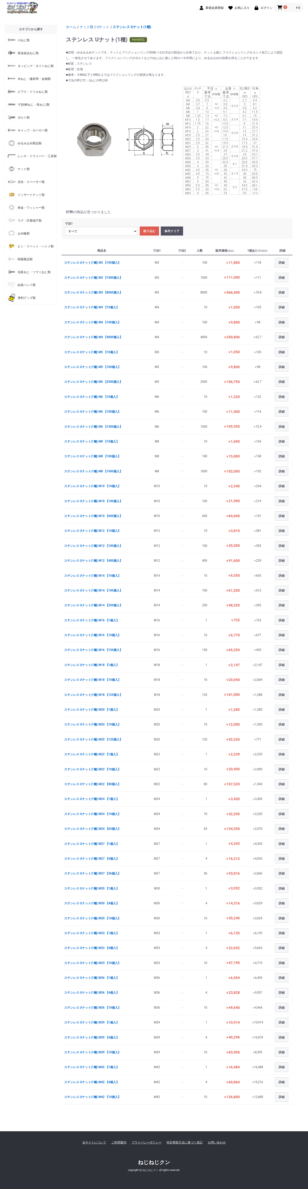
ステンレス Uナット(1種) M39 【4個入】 (91, 1037)
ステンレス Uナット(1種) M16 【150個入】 (93, 650)
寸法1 (69, 223)
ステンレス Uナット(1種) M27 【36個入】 (92, 873)
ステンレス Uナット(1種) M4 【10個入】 (91, 307)
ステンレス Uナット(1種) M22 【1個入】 (91, 754)
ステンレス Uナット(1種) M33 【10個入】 (92, 963)
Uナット (103, 27)
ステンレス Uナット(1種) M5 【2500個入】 (93, 381)
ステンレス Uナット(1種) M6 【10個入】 (91, 396)
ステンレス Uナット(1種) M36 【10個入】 (92, 1007)
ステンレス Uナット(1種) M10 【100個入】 (93, 501)
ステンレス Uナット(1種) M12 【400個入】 (93, 560)
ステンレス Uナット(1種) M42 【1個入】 (91, 1067)
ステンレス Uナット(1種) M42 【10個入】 (92, 1097)
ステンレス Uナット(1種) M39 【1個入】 (91, 1022)
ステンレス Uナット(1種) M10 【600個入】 (93, 516)
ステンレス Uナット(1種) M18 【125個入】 (93, 694)
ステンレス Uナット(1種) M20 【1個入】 (91, 709)
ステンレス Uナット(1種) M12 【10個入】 (92, 530)
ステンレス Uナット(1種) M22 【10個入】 (92, 769)
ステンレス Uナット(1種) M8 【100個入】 (92, 456)
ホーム (71, 27)
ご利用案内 (118, 1142)
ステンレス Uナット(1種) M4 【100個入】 (92, 322)
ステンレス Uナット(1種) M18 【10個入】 (92, 679)
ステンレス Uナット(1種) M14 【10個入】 (92, 575)
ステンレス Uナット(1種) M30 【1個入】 (91, 888)
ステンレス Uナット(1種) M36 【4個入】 (91, 992)
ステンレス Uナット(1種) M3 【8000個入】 (93, 292)
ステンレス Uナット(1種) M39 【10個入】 (92, 1052)
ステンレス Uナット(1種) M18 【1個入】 (91, 665)
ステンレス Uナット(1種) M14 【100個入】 (93, 590)
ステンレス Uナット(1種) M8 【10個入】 (91, 441)
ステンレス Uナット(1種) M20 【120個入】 (93, 739)
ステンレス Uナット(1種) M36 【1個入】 (91, 977)
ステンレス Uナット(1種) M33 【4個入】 (91, 948)
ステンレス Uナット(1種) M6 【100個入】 (92, 411)
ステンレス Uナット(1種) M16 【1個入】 (91, 620)
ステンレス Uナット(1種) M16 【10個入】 (92, 635)
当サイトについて (94, 1142)
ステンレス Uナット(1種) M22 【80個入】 (92, 784)
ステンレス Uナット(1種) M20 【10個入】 (92, 724)
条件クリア (171, 231)
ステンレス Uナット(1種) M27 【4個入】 (91, 858)
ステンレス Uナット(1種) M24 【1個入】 (91, 799)
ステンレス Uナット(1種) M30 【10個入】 (92, 918)
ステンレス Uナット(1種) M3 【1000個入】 (93, 277)
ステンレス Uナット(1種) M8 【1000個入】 (93, 471)
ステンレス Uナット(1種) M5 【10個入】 (91, 352)
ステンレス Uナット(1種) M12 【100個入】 (93, 545)
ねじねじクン (154, 1162)
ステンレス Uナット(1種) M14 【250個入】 (93, 605)
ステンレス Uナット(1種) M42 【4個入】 (91, 1082)
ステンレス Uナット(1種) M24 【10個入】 (92, 814)
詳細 (282, 262)
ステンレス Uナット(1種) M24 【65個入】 (92, 828)
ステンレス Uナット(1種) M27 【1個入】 (91, 843)
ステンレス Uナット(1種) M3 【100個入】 (92, 262)
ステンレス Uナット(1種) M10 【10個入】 (92, 486)
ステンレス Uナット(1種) (132, 27)
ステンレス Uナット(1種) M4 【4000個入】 (93, 337)
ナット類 (86, 27)
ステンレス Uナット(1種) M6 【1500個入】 (93, 426)
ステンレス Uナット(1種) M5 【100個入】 (92, 367)
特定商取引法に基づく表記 (185, 1142)
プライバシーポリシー (147, 1142)
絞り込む (149, 231)
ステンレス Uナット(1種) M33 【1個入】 (91, 933)
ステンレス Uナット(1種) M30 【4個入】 (91, 903)
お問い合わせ (217, 1142)
